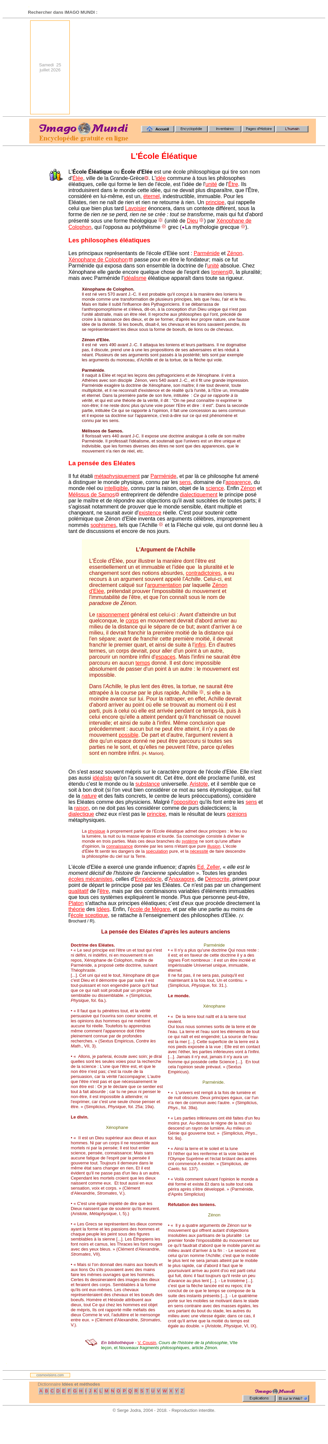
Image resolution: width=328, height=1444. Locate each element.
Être (233, 184)
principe (215, 202)
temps (142, 663)
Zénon (234, 253)
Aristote (199, 784)
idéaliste (102, 778)
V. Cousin (147, 1342)
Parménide (206, 253)
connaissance (119, 846)
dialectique (81, 814)
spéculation (157, 851)
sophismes (103, 525)
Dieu (192, 221)
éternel (151, 196)
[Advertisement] (199, 67)
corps (132, 620)
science (215, 488)
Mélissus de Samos (91, 494)
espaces (166, 657)
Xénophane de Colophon (98, 259)
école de (141, 909)
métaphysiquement (117, 476)
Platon (76, 903)
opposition (185, 802)
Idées (103, 909)
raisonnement (113, 614)
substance (147, 784)
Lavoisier (136, 208)
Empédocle (148, 879)
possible (129, 735)
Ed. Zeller (208, 867)
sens (185, 482)
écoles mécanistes (90, 879)
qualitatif (78, 891)
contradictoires (203, 573)
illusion (214, 846)
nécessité (199, 851)
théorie (76, 909)
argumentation (164, 585)
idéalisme (135, 278)
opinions (237, 814)
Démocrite (217, 879)
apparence (238, 482)
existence (150, 513)
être (104, 891)
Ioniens (220, 272)
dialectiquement (198, 494)
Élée (77, 178)
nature (89, 796)
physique (96, 831)
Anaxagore (182, 879)
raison (81, 808)
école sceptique (89, 915)
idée (161, 178)
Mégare (161, 909)
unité (211, 184)
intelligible (116, 488)
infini (200, 645)
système (190, 841)
